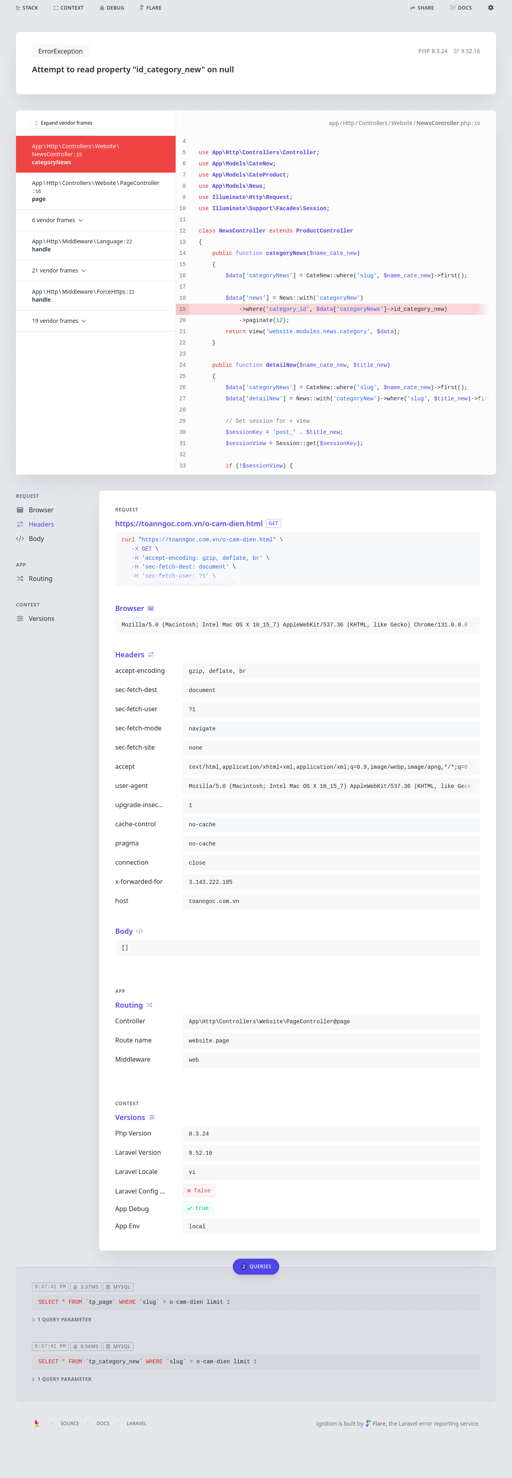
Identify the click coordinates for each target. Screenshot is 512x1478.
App (21, 564)
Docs (102, 1423)
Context (28, 604)
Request (27, 496)
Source (69, 1423)
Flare (376, 1423)
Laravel (137, 1423)
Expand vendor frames (63, 122)
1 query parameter (62, 1319)
